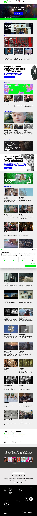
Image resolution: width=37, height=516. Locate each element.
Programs (24, 1)
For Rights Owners (20, 490)
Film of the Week (8, 22)
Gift (19, 489)
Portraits (13, 441)
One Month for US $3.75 (18, 13)
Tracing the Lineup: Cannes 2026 (7, 17)
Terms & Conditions (5, 490)
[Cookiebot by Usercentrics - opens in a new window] (32, 249)
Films (22, 1)
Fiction (5, 441)
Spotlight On (7, 35)
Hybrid (5, 442)
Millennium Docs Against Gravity (14, 463)
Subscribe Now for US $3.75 (27, 512)
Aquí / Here (8, 168)
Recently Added (7, 186)
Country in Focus (8, 139)
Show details (33, 263)
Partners (5, 489)
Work (20, 441)
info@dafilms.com (8, 506)
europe (19, 0)
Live (19, 1)
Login (28, 1)
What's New (10, 491)
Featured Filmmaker (8, 111)
